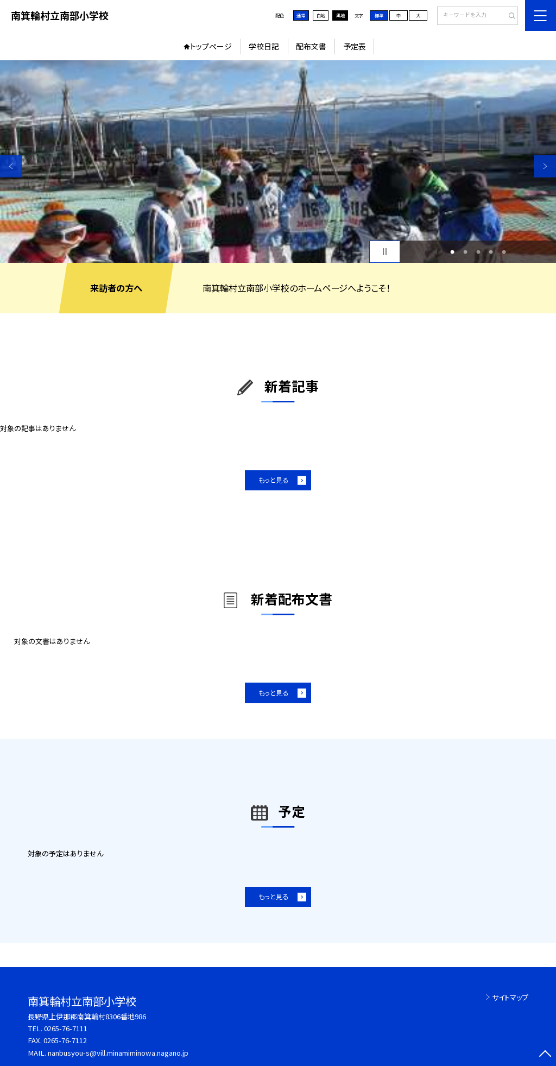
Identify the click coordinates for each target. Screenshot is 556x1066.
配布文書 (311, 46)
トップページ (211, 46)
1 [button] (452, 252)
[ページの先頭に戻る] (545, 1055)
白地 (321, 15)
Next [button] (545, 166)
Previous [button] (11, 166)
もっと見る (273, 480)
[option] (278, 161)
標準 (379, 15)
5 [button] (504, 252)
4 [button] (491, 252)
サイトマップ (510, 997)
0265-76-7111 (65, 1028)
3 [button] (478, 252)
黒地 (340, 15)
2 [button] (465, 252)
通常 (300, 15)
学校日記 (264, 46)
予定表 (354, 46)
